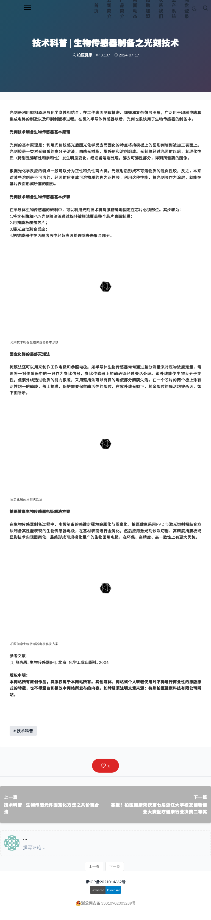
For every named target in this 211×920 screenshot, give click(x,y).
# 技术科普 (23, 730)
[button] (105, 766)
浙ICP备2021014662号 (106, 881)
